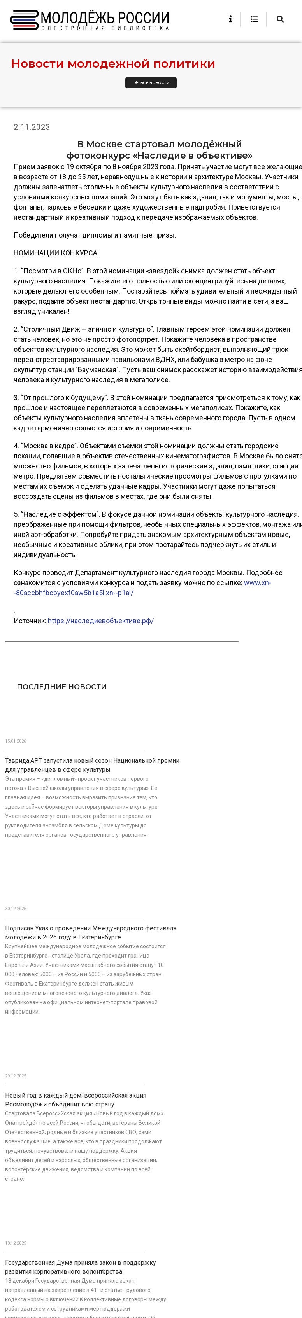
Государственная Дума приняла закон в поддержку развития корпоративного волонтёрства (215, 951)
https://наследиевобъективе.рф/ (101, 629)
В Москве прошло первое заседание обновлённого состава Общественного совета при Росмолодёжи (224, 1120)
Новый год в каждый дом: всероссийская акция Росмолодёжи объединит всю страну (69, 947)
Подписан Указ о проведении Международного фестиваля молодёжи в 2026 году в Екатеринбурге (226, 782)
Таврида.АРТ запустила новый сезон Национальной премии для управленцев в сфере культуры (67, 782)
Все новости (152, 88)
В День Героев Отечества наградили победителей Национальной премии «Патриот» (73, 1116)
